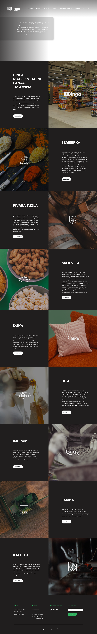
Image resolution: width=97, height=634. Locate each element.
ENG (88, 8)
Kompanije (46, 8)
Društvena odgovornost (65, 8)
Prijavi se (72, 614)
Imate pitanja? (35, 610)
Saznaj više (18, 116)
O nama (38, 8)
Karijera (54, 8)
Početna (30, 8)
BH (83, 8)
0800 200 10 (39, 619)
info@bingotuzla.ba (19, 614)
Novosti (77, 8)
